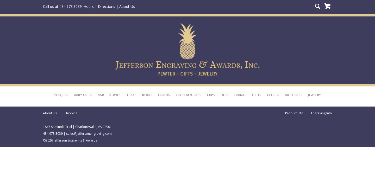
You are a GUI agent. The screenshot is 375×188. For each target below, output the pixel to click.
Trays (131, 95)
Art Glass (294, 95)
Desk (225, 95)
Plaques (61, 95)
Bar (101, 95)
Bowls (115, 95)
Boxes (147, 95)
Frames (240, 95)
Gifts (256, 95)
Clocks (164, 95)
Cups (211, 95)
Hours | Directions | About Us (109, 6)
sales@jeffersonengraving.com (89, 133)
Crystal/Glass (189, 95)
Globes (273, 95)
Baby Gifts (83, 95)
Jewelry (314, 95)
